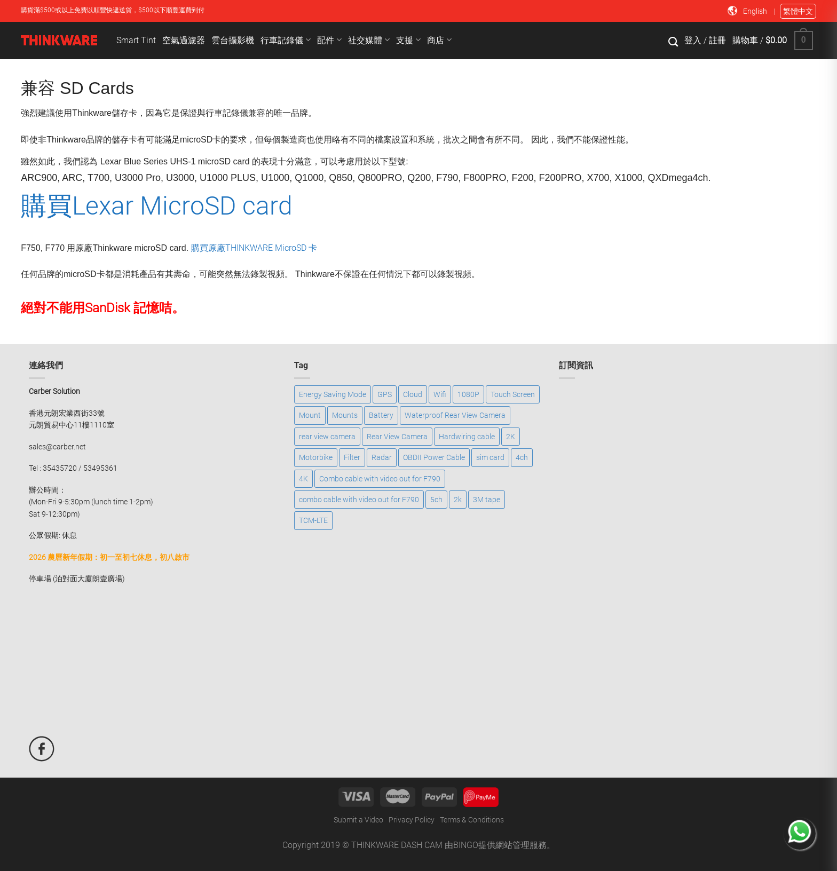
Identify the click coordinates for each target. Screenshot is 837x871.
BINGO (465, 845)
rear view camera (327, 436)
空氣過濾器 (183, 40)
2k (458, 499)
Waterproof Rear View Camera (455, 415)
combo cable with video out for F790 (359, 499)
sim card (490, 457)
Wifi (439, 394)
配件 (329, 40)
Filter (352, 457)
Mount (310, 415)
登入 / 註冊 (705, 40)
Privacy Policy (412, 819)
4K (303, 478)
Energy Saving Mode (332, 394)
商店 (439, 40)
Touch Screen (513, 394)
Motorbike (316, 457)
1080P (468, 394)
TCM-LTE (313, 520)
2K (510, 436)
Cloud (412, 394)
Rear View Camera (397, 436)
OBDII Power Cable (434, 457)
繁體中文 (798, 11)
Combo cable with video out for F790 (379, 478)
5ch (436, 499)
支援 (408, 40)
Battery (381, 415)
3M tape (486, 499)
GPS (384, 394)
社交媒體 (369, 40)
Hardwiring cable (467, 436)
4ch (522, 457)
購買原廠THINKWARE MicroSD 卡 (254, 248)
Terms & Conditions (472, 819)
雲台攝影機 (232, 40)
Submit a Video (358, 819)
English (756, 11)
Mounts (345, 415)
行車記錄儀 (285, 40)
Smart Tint (136, 40)
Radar (382, 457)
